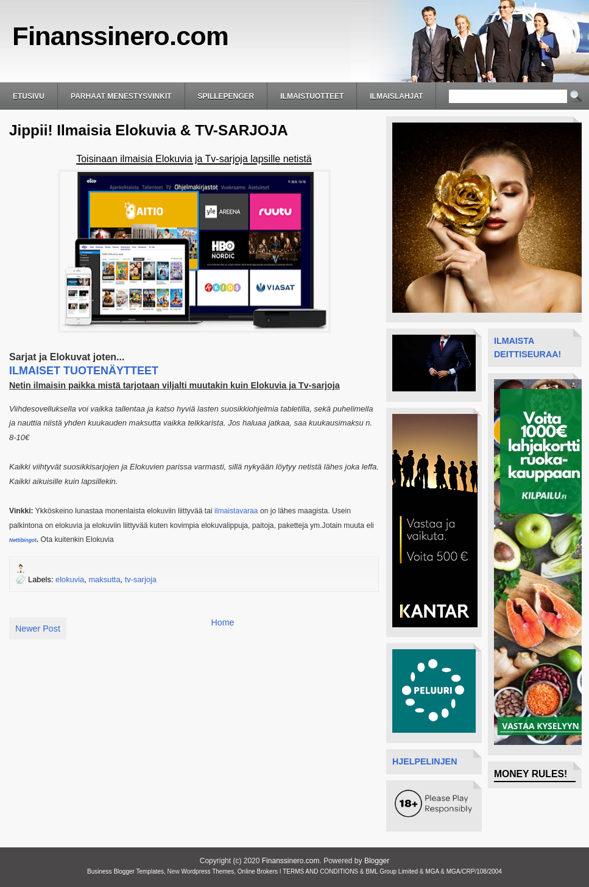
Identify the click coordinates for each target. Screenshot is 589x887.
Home (222, 622)
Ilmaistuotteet (312, 96)
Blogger (376, 861)
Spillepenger (226, 96)
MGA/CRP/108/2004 (474, 871)
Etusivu (28, 96)
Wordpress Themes (207, 871)
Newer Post (37, 628)
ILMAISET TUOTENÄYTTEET (83, 371)
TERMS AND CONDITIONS (320, 871)
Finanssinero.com (120, 36)
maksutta (104, 579)
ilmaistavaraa (236, 511)
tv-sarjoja (141, 579)
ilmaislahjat (396, 96)
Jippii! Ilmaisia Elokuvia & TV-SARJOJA (148, 130)
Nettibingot (23, 540)
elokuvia (69, 579)
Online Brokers (258, 871)
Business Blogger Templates (125, 871)
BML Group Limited (391, 871)
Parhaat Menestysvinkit (121, 96)
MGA (432, 871)
